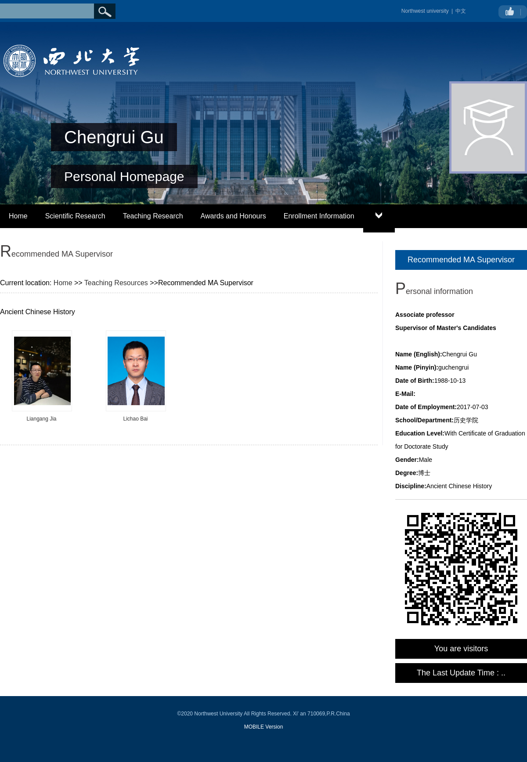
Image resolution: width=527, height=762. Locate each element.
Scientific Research (75, 216)
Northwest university (425, 11)
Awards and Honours (233, 216)
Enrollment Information (319, 216)
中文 (460, 11)
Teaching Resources (116, 283)
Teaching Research (153, 216)
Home (18, 216)
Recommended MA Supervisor (461, 259)
